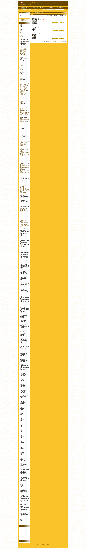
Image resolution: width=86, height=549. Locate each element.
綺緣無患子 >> (22, 463)
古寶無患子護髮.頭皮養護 (24, 85)
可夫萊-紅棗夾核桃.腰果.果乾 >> (24, 372)
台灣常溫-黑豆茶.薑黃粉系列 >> (24, 308)
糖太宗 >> (21, 485)
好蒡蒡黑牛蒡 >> (22, 335)
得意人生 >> (21, 347)
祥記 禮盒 (21, 118)
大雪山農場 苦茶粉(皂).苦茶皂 (24, 189)
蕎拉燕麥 (21, 36)
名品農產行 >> (22, 73)
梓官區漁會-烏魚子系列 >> (24, 477)
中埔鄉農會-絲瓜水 (51, 7)
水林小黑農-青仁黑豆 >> (23, 374)
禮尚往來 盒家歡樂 (23, 49)
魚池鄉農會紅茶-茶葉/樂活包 (24, 141)
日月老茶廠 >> (22, 506)
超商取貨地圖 (28, 7)
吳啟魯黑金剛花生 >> (23, 339)
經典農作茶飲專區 (23, 51)
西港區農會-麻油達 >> (23, 303)
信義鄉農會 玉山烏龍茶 (23, 224)
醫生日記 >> (21, 25)
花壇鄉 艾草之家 (24, 9)
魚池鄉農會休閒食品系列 (24, 142)
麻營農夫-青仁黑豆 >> (23, 375)
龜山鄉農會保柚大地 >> (23, 471)
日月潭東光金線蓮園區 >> (23, 56)
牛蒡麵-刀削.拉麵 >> (23, 277)
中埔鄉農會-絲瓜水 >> (23, 230)
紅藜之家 (21, 33)
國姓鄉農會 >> (22, 418)
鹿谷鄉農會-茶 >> (22, 288)
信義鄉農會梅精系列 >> (23, 208)
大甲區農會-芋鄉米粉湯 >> (24, 340)
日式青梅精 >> (22, 465)
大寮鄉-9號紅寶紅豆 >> (23, 464)
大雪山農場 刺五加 (23, 184)
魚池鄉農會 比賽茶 (23, 144)
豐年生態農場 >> (22, 510)
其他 (21, 102)
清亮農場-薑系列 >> (23, 311)
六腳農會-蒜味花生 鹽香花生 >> (24, 346)
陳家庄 (21, 30)
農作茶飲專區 (22, 50)
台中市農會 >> (22, 457)
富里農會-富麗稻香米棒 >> (24, 392)
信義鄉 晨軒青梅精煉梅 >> (24, 324)
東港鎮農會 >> (22, 436)
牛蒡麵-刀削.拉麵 (22, 54)
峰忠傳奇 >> (21, 431)
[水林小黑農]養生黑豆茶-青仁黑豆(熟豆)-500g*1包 (45, 33)
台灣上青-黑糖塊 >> (23, 384)
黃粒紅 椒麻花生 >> (23, 489)
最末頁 (63, 41)
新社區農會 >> (22, 449)
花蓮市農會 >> (22, 345)
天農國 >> (21, 24)
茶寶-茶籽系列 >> (22, 128)
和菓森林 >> (21, 432)
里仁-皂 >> (21, 397)
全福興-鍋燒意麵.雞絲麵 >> (24, 315)
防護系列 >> (21, 519)
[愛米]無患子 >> (22, 364)
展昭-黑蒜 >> (22, 57)
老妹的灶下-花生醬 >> (23, 369)
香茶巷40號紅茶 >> (22, 235)
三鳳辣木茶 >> (22, 338)
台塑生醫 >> (21, 515)
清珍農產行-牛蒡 (42, 9)
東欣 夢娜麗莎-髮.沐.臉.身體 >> (24, 395)
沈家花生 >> (21, 425)
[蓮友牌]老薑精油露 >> (23, 396)
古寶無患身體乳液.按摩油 (24, 87)
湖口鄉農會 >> (22, 437)
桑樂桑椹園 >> (22, 409)
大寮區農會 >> (22, 406)
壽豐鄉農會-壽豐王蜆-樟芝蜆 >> (24, 256)
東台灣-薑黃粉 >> (22, 200)
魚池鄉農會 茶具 (22, 145)
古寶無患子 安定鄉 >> (23, 79)
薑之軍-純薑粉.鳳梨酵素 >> (24, 116)
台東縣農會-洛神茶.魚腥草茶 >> (24, 326)
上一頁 (56, 41)
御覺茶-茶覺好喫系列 (23, 129)
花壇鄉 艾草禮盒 (22, 107)
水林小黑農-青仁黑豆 (40, 12)
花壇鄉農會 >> (22, 454)
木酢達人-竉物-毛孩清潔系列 (24, 283)
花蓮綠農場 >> (22, 72)
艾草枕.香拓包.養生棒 (23, 113)
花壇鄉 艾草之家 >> (23, 103)
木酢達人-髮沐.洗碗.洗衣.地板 (24, 282)
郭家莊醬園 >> (22, 492)
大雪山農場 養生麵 (23, 188)
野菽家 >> (21, 423)
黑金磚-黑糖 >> (22, 358)
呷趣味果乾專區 (22, 53)
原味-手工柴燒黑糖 (23, 197)
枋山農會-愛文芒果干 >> (23, 473)
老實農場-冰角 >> (22, 501)
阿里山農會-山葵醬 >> (23, 391)
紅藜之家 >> (21, 32)
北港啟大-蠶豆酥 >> (23, 386)
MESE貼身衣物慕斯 (23, 135)
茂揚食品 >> (21, 429)
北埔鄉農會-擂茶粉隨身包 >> (24, 290)
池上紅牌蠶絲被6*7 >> (23, 476)
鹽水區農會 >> (22, 407)
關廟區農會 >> (22, 419)
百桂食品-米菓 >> (22, 355)
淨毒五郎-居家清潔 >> (23, 402)
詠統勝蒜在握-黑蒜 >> (23, 312)
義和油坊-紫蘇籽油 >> (23, 385)
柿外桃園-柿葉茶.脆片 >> (23, 271)
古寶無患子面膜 (22, 92)
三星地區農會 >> (22, 452)
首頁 (23, 7)
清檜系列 (21, 65)
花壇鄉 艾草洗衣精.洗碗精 (24, 114)
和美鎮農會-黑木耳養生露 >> (24, 251)
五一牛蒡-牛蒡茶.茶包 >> (23, 333)
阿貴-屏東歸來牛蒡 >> (23, 334)
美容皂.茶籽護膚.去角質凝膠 (24, 77)
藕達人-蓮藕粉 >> (22, 60)
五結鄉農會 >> (22, 412)
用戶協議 (47, 544)
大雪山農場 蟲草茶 (23, 186)
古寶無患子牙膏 (22, 94)
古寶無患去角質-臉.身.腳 (23, 88)
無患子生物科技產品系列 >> (24, 514)
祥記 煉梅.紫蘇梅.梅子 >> (23, 117)
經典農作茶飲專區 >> (23, 276)
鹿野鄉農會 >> (22, 448)
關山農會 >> (21, 435)
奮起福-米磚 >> (22, 350)
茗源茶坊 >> (21, 414)
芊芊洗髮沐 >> (22, 268)
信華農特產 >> (22, 420)
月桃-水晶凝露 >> (22, 317)
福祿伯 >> (21, 424)
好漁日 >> (21, 458)
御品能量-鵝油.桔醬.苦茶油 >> (24, 265)
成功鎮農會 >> (22, 453)
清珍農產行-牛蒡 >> (23, 194)
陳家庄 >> (21, 29)
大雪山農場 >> (22, 180)
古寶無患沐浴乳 (22, 86)
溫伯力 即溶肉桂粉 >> (23, 518)
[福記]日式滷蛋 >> (22, 359)
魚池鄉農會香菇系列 (23, 143)
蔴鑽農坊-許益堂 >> (23, 44)
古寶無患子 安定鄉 (35, 7)
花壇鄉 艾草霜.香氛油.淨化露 (24, 112)
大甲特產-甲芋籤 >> (23, 361)
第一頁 (53, 41)
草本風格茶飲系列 (23, 48)
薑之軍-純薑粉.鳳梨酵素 (59, 7)
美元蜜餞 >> (21, 430)
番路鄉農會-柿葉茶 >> (23, 295)
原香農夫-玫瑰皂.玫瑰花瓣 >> (24, 264)
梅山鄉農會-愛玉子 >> (23, 390)
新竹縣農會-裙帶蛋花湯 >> (24, 509)
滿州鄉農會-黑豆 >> (23, 43)
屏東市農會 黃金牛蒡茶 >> (24, 513)
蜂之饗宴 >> (21, 447)
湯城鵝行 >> (21, 26)
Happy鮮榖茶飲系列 (23, 47)
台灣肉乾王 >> (22, 296)
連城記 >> (21, 413)
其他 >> (21, 520)
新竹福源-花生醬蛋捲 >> (23, 389)
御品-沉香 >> (22, 484)
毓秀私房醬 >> (22, 69)
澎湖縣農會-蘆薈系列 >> (23, 320)
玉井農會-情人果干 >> (23, 460)
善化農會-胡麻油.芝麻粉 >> (24, 273)
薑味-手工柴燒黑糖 (23, 198)
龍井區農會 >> (22, 442)
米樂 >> (21, 446)
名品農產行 (36, 9)
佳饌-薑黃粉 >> (22, 459)
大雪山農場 (30, 9)
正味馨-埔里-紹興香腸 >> (23, 491)
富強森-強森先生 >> (23, 148)
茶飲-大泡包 (22, 52)
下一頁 (59, 41)
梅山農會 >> (21, 441)
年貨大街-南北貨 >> (23, 373)
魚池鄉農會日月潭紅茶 (43, 7)
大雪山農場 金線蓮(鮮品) (23, 185)
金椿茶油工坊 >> (22, 327)
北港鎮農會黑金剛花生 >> (23, 278)
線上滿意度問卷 (43, 544)
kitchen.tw (21, 521)
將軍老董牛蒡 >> (22, 195)
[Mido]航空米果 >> (22, 316)
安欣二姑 (21, 68)
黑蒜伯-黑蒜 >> (22, 379)
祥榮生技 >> (21, 381)
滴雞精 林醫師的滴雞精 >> (24, 490)
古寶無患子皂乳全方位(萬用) (24, 83)
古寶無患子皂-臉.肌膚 (23, 93)
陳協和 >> (21, 440)
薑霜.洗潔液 (22, 78)
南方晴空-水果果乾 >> (23, 354)
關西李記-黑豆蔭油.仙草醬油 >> (24, 201)
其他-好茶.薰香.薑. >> (23, 321)
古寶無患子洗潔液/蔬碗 (23, 101)
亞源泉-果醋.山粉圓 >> (23, 307)
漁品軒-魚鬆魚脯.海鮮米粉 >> (24, 360)
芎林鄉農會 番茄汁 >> (23, 480)
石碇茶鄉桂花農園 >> (23, 472)
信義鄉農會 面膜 (22, 209)
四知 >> (21, 415)
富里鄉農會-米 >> (22, 378)
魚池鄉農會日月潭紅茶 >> (23, 136)
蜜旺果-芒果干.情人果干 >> (24, 500)
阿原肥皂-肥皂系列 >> (23, 246)
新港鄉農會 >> (22, 443)
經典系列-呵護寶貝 (23, 134)
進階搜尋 (66, 9)
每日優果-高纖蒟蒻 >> (23, 401)
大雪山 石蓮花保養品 (23, 192)
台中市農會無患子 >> (23, 466)
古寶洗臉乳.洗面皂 (23, 89)
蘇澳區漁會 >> (22, 426)
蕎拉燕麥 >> (21, 35)
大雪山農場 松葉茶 (23, 187)
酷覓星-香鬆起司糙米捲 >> (24, 353)
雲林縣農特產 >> (22, 403)
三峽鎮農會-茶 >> (22, 325)
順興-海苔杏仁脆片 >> (23, 495)
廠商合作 (38, 544)
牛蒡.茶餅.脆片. (22, 169)
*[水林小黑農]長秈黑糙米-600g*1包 (43, 18)
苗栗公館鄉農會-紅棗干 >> (24, 284)
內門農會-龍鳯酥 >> (23, 483)
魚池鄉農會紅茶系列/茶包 (24, 140)
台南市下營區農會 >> (23, 289)
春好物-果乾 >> (22, 398)
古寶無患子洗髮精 (23, 84)
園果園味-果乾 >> (22, 380)
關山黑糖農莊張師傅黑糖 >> (24, 196)
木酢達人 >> (21, 279)
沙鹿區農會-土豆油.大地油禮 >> (24, 257)
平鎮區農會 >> (22, 408)
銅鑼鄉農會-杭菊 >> (23, 272)
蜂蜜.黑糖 (21, 151)
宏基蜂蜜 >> (21, 486)
